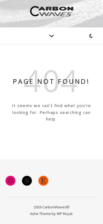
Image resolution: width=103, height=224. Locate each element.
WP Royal (64, 213)
